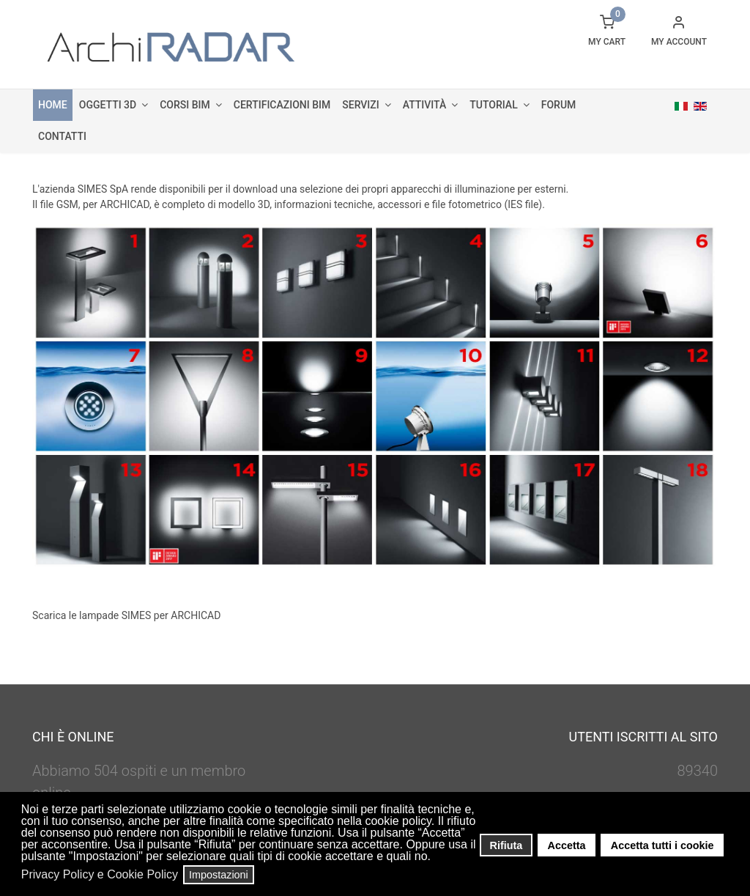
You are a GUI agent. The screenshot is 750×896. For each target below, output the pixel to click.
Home (52, 105)
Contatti (62, 136)
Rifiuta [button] (506, 845)
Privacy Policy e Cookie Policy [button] (99, 874)
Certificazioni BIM (282, 105)
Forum (558, 105)
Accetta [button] (567, 845)
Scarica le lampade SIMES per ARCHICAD (126, 615)
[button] (435, 858)
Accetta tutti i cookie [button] (662, 845)
